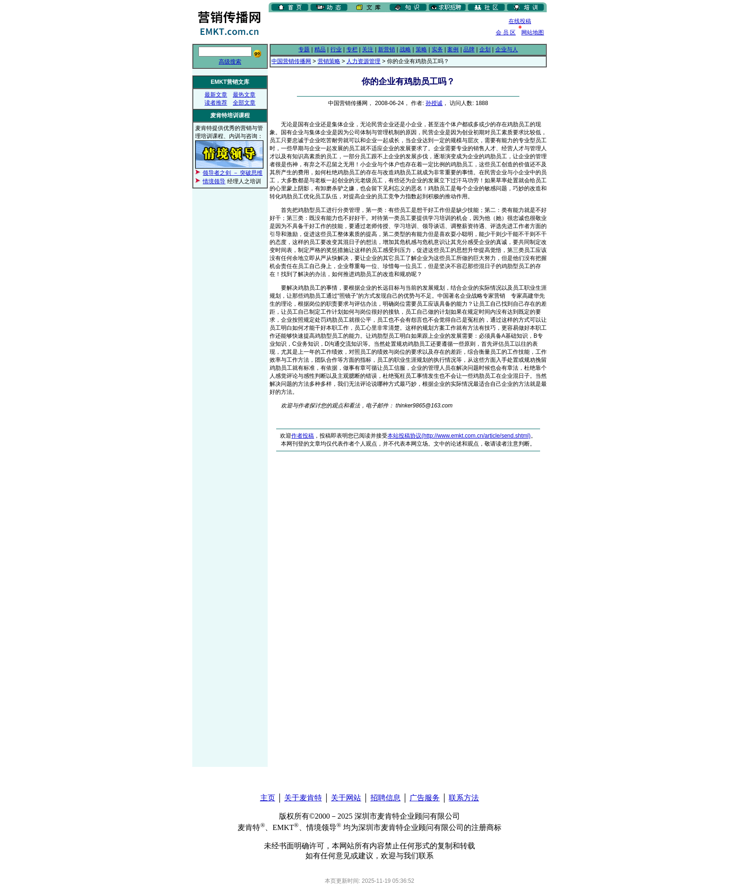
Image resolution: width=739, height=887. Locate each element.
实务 (437, 49)
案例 (453, 49)
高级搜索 (230, 61)
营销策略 (329, 61)
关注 (367, 49)
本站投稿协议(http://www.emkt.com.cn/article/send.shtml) (458, 435)
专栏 (352, 49)
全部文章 (244, 102)
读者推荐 (216, 102)
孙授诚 (434, 103)
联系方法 (464, 798)
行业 (336, 49)
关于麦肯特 (303, 798)
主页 (267, 798)
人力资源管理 (363, 61)
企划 (485, 49)
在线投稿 (520, 21)
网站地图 (532, 32)
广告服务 (425, 798)
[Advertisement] (379, 28)
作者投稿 (302, 435)
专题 (304, 49)
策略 (421, 49)
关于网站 (346, 798)
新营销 (386, 49)
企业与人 (506, 49)
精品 (320, 49)
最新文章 (216, 94)
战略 (405, 49)
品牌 (469, 49)
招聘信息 (385, 798)
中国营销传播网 (291, 61)
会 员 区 (506, 32)
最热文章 (244, 94)
